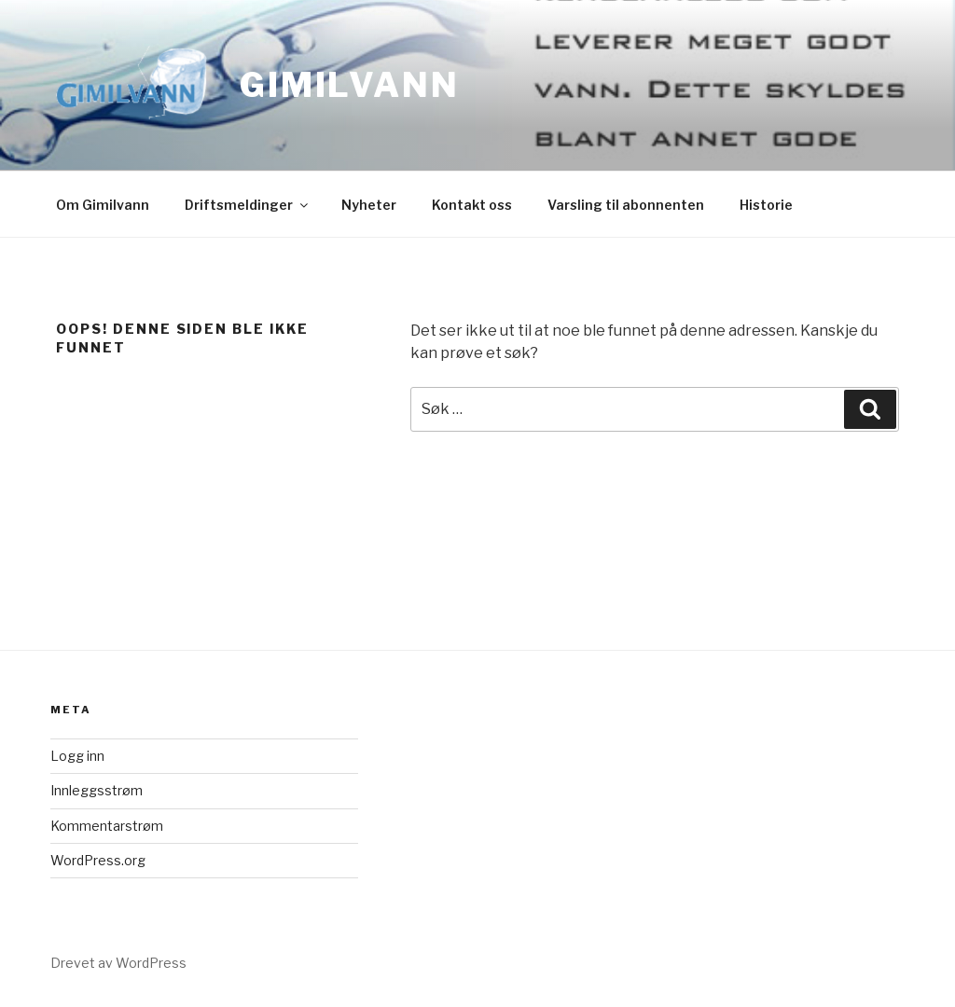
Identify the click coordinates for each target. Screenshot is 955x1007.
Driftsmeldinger (248, 205)
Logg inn (77, 756)
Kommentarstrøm (106, 826)
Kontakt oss (472, 205)
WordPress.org (97, 860)
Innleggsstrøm (96, 790)
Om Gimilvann (102, 205)
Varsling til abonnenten (625, 205)
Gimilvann (350, 84)
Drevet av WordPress (118, 963)
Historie (766, 205)
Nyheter (368, 205)
